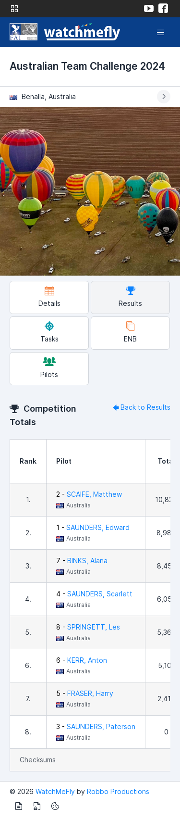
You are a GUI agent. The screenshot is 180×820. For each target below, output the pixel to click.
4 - (94, 594)
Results (130, 296)
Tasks (49, 332)
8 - (88, 627)
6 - (81, 660)
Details (49, 296)
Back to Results (140, 407)
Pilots (49, 367)
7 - (82, 560)
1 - (93, 527)
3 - (95, 726)
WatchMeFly (55, 791)
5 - (84, 693)
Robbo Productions (118, 791)
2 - (89, 494)
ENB (130, 332)
